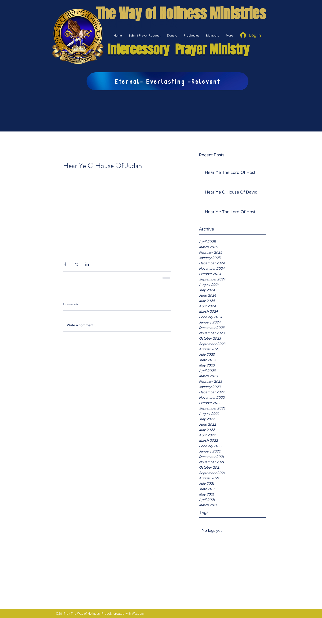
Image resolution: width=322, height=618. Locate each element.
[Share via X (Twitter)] (76, 264)
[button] (172, 35)
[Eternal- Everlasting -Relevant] (167, 81)
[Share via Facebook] (65, 264)
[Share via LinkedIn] (87, 264)
